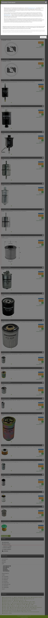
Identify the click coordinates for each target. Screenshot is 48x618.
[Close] (45, 2)
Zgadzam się (43, 37)
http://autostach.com (31, 7)
